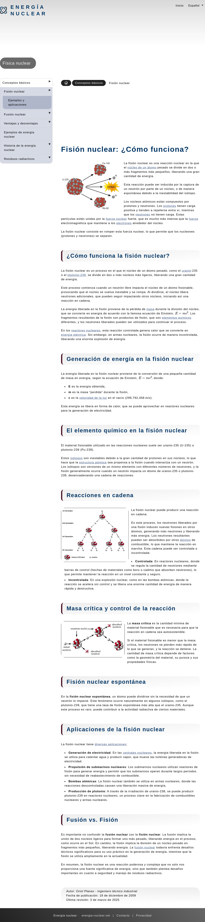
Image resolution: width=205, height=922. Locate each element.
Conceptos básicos (16, 82)
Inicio (180, 5)
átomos (185, 540)
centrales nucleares (137, 752)
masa (150, 309)
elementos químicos (176, 317)
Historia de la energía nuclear (20, 148)
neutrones (143, 214)
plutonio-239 (76, 275)
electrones (124, 223)
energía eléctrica (73, 334)
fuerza (193, 219)
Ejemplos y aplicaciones (17, 102)
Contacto (123, 915)
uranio (186, 270)
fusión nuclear (144, 847)
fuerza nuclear (116, 219)
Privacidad (144, 915)
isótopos (76, 458)
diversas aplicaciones (110, 744)
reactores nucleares (85, 330)
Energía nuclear (28, 10)
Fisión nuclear (14, 91)
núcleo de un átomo (142, 167)
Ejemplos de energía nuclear (19, 134)
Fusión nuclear (15, 114)
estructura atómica (92, 462)
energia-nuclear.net (96, 915)
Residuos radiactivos (19, 159)
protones (169, 206)
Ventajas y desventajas (21, 123)
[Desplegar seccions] (48, 82)
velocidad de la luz (93, 397)
